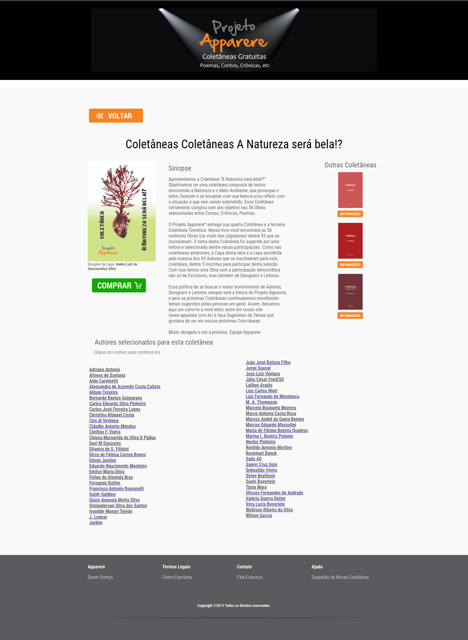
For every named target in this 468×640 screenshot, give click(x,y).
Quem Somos (100, 577)
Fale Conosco (250, 577)
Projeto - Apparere (234, 40)
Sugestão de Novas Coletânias (340, 577)
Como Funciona (177, 577)
